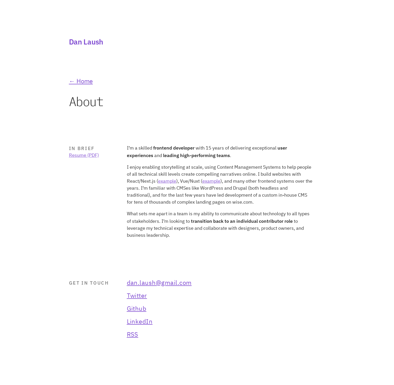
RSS (132, 335)
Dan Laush (86, 42)
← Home (81, 81)
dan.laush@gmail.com (159, 283)
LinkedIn (140, 322)
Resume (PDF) (84, 155)
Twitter (137, 296)
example (167, 181)
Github (136, 309)
